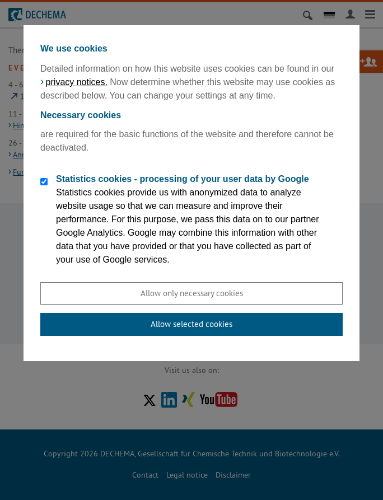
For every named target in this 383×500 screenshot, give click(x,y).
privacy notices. (77, 82)
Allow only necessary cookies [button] (192, 293)
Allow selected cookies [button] (191, 324)
